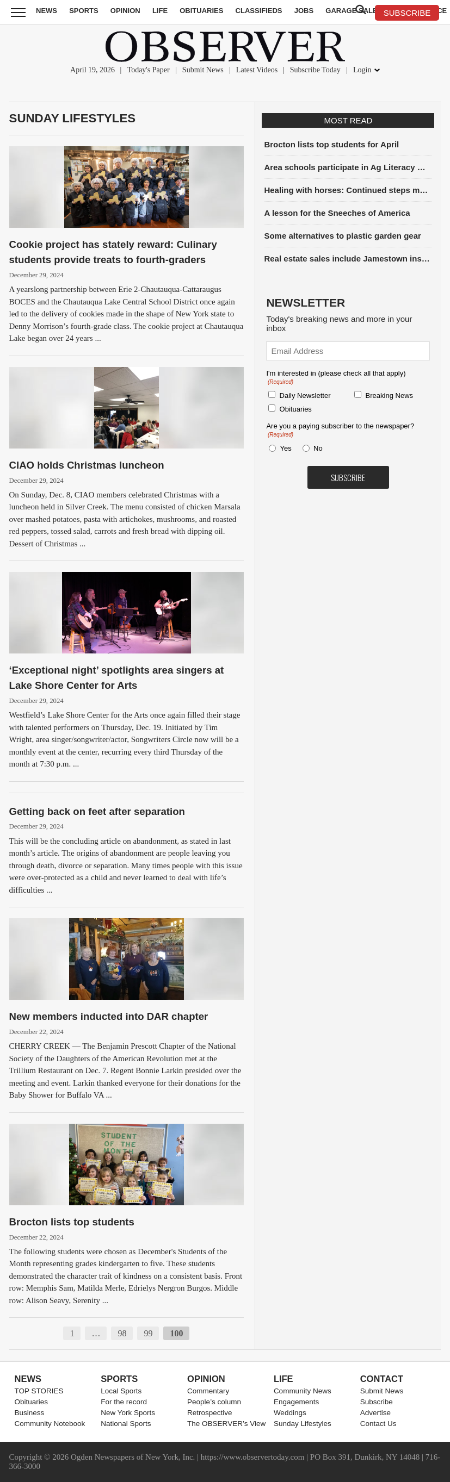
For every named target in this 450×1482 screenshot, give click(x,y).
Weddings (290, 1413)
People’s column (214, 1402)
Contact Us (378, 1423)
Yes (284, 448)
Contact (381, 1379)
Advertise (375, 1413)
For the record (124, 1402)
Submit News (203, 70)
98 (122, 1333)
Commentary (208, 1391)
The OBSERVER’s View (226, 1423)
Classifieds (259, 11)
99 (148, 1333)
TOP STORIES (39, 1391)
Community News (302, 1391)
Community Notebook (50, 1423)
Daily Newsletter (305, 395)
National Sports (126, 1423)
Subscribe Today (315, 70)
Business (30, 1413)
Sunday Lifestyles (72, 118)
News (46, 11)
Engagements (296, 1402)
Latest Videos (257, 70)
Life (160, 11)
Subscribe (376, 1402)
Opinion (125, 11)
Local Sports (121, 1391)
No (318, 448)
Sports (83, 11)
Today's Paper (148, 70)
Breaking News (389, 395)
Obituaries (201, 11)
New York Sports (128, 1413)
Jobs (303, 11)
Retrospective (209, 1413)
